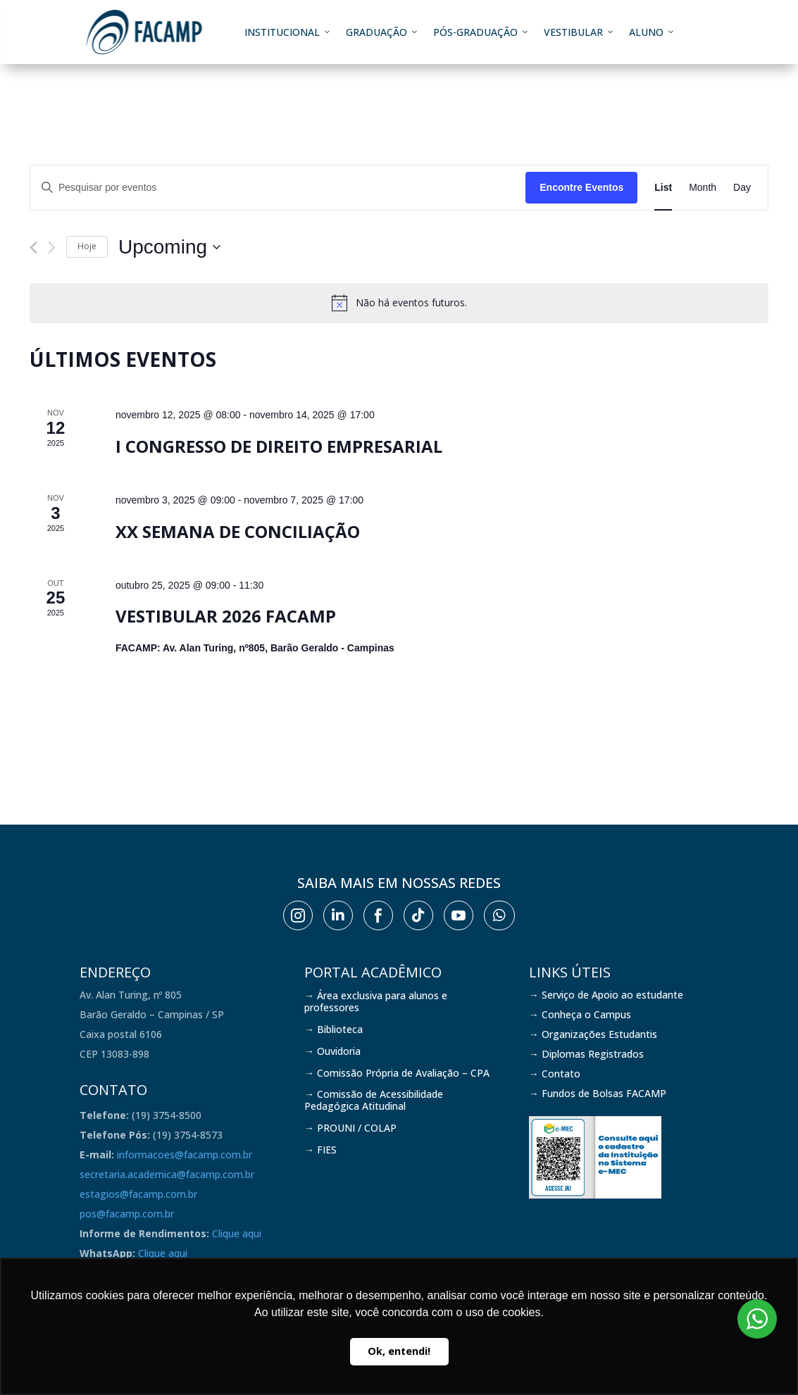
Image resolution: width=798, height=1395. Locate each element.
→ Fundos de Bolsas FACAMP (597, 1093)
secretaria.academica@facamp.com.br (167, 1174)
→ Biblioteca (333, 1029)
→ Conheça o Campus (580, 1014)
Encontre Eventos (581, 187)
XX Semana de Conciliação (238, 531)
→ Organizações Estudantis (593, 1034)
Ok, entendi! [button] (399, 1351)
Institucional (288, 32)
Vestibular (579, 32)
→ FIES (320, 1149)
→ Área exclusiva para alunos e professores (375, 1001)
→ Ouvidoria (332, 1051)
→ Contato (554, 1073)
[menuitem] (298, 915)
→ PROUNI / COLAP (350, 1127)
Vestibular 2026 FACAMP (226, 615)
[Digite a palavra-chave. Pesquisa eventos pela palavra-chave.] (277, 187)
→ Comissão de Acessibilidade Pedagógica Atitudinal (373, 1100)
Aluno (652, 32)
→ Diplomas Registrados (586, 1054)
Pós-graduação (481, 32)
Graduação (382, 32)
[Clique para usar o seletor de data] (169, 247)
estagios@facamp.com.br (138, 1194)
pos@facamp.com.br (127, 1213)
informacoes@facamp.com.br (184, 1154)
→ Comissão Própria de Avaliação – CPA (397, 1073)
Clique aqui (236, 1233)
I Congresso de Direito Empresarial (279, 446)
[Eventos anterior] (33, 247)
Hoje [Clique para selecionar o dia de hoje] (86, 246)
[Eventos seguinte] (52, 247)
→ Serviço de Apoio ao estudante (606, 994)
